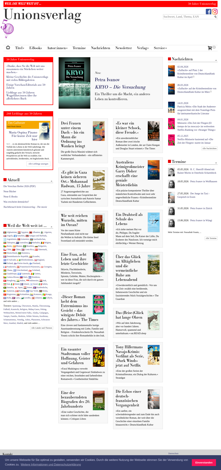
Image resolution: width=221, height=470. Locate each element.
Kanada (20, 291)
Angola (8, 235)
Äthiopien (9, 242)
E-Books (35, 48)
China (16, 249)
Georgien (46, 267)
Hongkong (9, 280)
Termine (79, 48)
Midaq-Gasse (33, 309)
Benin (7, 246)
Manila (35, 306)
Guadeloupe (10, 273)
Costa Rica (28, 249)
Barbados (34, 242)
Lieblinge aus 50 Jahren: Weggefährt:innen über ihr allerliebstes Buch (21, 95)
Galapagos (43, 313)
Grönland (34, 270)
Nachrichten (100, 48)
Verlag (143, 48)
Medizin (21, 316)
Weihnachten (8, 313)
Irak (43, 280)
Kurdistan (44, 316)
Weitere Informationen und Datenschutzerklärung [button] (51, 464)
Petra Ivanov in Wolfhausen (203, 181)
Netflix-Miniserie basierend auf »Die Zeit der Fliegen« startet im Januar (195, 139)
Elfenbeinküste (25, 260)
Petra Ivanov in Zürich (201, 208)
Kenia (43, 291)
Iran (6, 284)
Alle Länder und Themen (41, 328)
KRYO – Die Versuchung (120, 87)
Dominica (24, 253)
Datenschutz (173, 453)
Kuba (7, 298)
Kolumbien (23, 294)
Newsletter (123, 48)
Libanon (37, 298)
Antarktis (19, 235)
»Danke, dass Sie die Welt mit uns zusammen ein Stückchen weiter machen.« (25, 69)
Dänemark (41, 249)
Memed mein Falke (23, 313)
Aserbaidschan (37, 239)
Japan (18, 287)
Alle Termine (211, 238)
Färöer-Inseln (21, 263)
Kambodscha (40, 287)
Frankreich (9, 267)
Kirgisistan (9, 294)
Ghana (7, 270)
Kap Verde (32, 291)
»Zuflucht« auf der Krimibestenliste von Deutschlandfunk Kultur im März (197, 88)
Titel (19, 48)
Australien (22, 242)
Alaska (35, 313)
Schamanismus (9, 319)
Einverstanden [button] (204, 462)
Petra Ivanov (107, 80)
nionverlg (42, 23)
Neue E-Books (10, 196)
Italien (43, 284)
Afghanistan (10, 232)
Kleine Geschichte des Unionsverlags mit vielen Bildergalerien (27, 78)
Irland (15, 284)
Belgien (46, 242)
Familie (14, 316)
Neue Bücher (9, 191)
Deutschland (10, 253)
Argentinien (9, 239)
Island (24, 284)
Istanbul (12, 323)
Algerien (46, 232)
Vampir (6, 316)
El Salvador (9, 260)
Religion (23, 309)
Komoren (35, 294)
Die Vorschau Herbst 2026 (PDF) (19, 186)
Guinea (35, 273)
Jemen (28, 287)
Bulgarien (40, 246)
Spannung (16, 306)
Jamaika (8, 287)
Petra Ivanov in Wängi (201, 220)
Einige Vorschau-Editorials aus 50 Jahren (25, 86)
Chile (7, 249)
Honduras (34, 277)
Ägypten (23, 232)
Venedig (20, 319)
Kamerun (8, 291)
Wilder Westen (32, 316)
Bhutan (17, 246)
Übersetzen (26, 306)
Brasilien (28, 246)
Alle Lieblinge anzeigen (38, 164)
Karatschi (15, 309)
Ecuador (34, 256)
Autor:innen (57, 48)
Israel (34, 284)
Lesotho (26, 298)
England (39, 260)
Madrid (20, 323)
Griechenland (20, 270)
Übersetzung (44, 306)
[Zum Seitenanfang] (216, 60)
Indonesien (32, 280)
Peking (43, 309)
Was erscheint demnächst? (16, 202)
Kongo (47, 294)
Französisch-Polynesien (28, 267)
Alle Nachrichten (209, 148)
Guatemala (24, 273)
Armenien (23, 239)
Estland (8, 263)
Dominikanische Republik (15, 256)
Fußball (6, 309)
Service (160, 48)
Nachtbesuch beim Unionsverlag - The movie (25, 207)
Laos (16, 298)
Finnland (34, 263)
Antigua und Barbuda (36, 235)
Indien (21, 280)
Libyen (47, 298)
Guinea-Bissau (11, 277)
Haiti (23, 277)
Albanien (34, 232)
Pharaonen (35, 319)
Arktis (27, 319)
